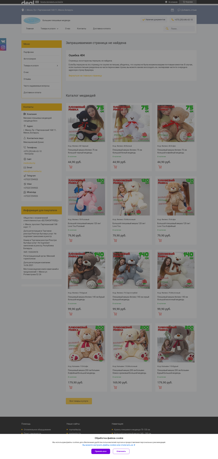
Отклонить (121, 451)
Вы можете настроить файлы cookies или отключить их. (108, 445)
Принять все (100, 451)
